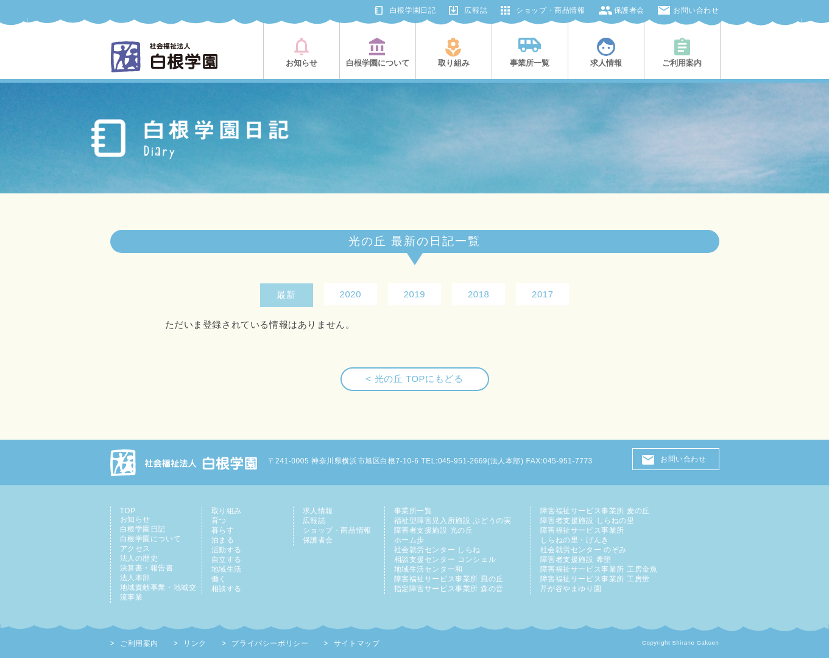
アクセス (135, 548)
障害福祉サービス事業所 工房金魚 (599, 569)
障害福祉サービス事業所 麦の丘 (595, 511)
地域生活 (226, 569)
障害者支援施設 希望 (576, 559)
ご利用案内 (139, 643)
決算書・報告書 (147, 568)
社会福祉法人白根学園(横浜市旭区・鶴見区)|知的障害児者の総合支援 (164, 57)
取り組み (226, 511)
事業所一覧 (413, 511)
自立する (226, 559)
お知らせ (135, 519)
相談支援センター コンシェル (445, 559)
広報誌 (475, 10)
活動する (226, 549)
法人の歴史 (139, 558)
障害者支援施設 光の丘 (433, 530)
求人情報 (318, 511)
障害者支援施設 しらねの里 (587, 520)
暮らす (223, 530)
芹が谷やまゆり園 (571, 588)
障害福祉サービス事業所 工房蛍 (595, 579)
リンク (194, 643)
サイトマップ (357, 643)
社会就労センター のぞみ (583, 549)
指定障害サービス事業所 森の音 (449, 588)
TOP (128, 511)
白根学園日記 (413, 10)
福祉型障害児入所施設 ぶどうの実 (453, 520)
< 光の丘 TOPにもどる (415, 379)
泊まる (223, 540)
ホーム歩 (409, 540)
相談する (226, 588)
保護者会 (629, 10)
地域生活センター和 (428, 569)
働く (219, 579)
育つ (219, 520)
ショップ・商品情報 (550, 10)
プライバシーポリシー (269, 643)
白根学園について (151, 539)
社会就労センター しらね (437, 549)
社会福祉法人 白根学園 (184, 462)
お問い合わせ (696, 10)
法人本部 (135, 577)
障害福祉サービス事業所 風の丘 (449, 579)
